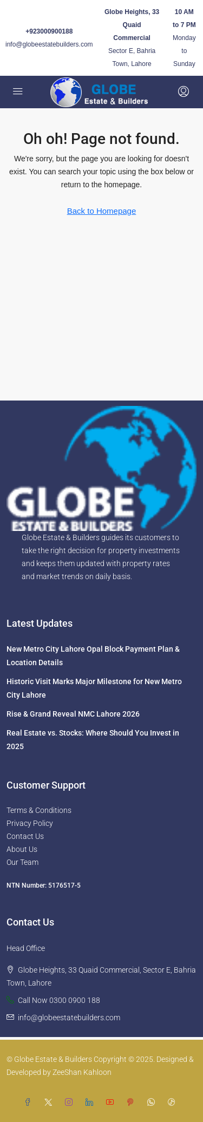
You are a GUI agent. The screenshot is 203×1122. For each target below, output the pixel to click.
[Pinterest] (133, 1102)
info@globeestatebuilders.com (49, 44)
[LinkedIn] (91, 1102)
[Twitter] (50, 1102)
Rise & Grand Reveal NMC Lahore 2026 (73, 714)
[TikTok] (174, 1102)
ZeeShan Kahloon (82, 1072)
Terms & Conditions (38, 810)
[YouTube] (112, 1102)
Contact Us (25, 836)
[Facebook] (30, 1102)
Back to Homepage (101, 210)
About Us (21, 849)
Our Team (22, 862)
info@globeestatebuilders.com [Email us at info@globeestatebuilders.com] (69, 1017)
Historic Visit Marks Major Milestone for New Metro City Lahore (94, 688)
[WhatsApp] (153, 1102)
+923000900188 (49, 31)
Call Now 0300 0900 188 (59, 1000)
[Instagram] (71, 1102)
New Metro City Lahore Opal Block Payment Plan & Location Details (93, 656)
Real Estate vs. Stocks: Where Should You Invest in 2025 (92, 740)
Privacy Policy (29, 823)
